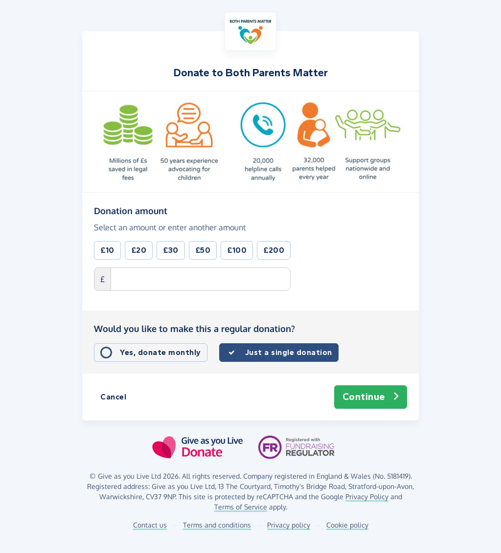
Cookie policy (347, 525)
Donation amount (130, 210)
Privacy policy (288, 525)
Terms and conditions (217, 525)
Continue (370, 397)
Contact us (150, 525)
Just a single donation (288, 352)
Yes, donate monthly (160, 352)
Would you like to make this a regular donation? (194, 328)
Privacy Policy (366, 496)
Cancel (113, 396)
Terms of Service (240, 507)
